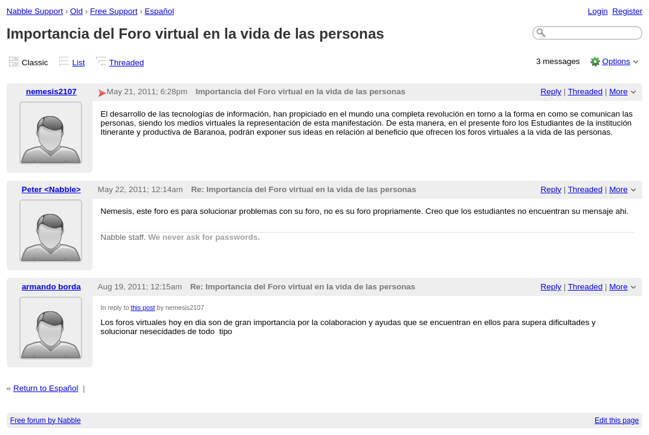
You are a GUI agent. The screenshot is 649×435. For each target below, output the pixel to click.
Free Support (113, 11)
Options (616, 61)
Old (76, 11)
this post (143, 307)
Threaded (126, 62)
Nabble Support (35, 11)
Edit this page (617, 420)
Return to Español (46, 388)
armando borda (51, 286)
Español (159, 11)
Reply (551, 91)
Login (598, 11)
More (618, 91)
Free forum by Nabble (45, 420)
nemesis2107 (51, 91)
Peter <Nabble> (51, 189)
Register (627, 11)
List (79, 62)
